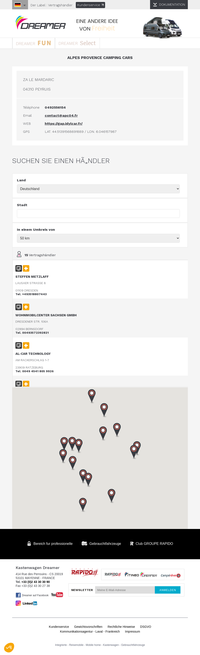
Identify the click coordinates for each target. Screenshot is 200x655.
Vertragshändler (61, 5)
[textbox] (98, 215)
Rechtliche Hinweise (121, 628)
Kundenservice (91, 5)
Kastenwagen (111, 646)
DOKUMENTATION (171, 5)
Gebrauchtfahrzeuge (133, 646)
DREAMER (37, 44)
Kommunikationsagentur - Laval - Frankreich (90, 632)
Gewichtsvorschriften (88, 628)
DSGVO (145, 628)
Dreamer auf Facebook (33, 596)
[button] (134, 454)
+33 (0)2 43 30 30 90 (36, 583)
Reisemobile (76, 646)
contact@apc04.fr (62, 117)
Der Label (39, 5)
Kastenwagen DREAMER (44, 23)
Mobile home (93, 646)
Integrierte (61, 646)
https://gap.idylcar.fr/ (65, 125)
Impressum (132, 632)
